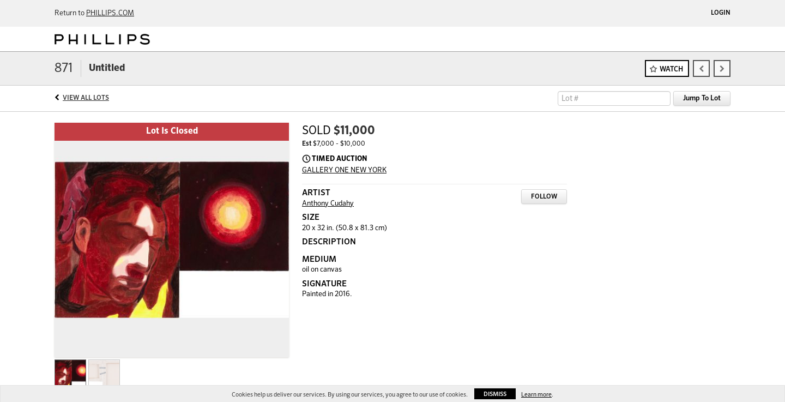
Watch (671, 69)
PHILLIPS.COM (110, 13)
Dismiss (495, 394)
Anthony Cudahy (328, 203)
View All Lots (86, 98)
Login (720, 13)
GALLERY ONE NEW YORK (344, 170)
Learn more (536, 395)
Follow (544, 197)
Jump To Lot (702, 98)
